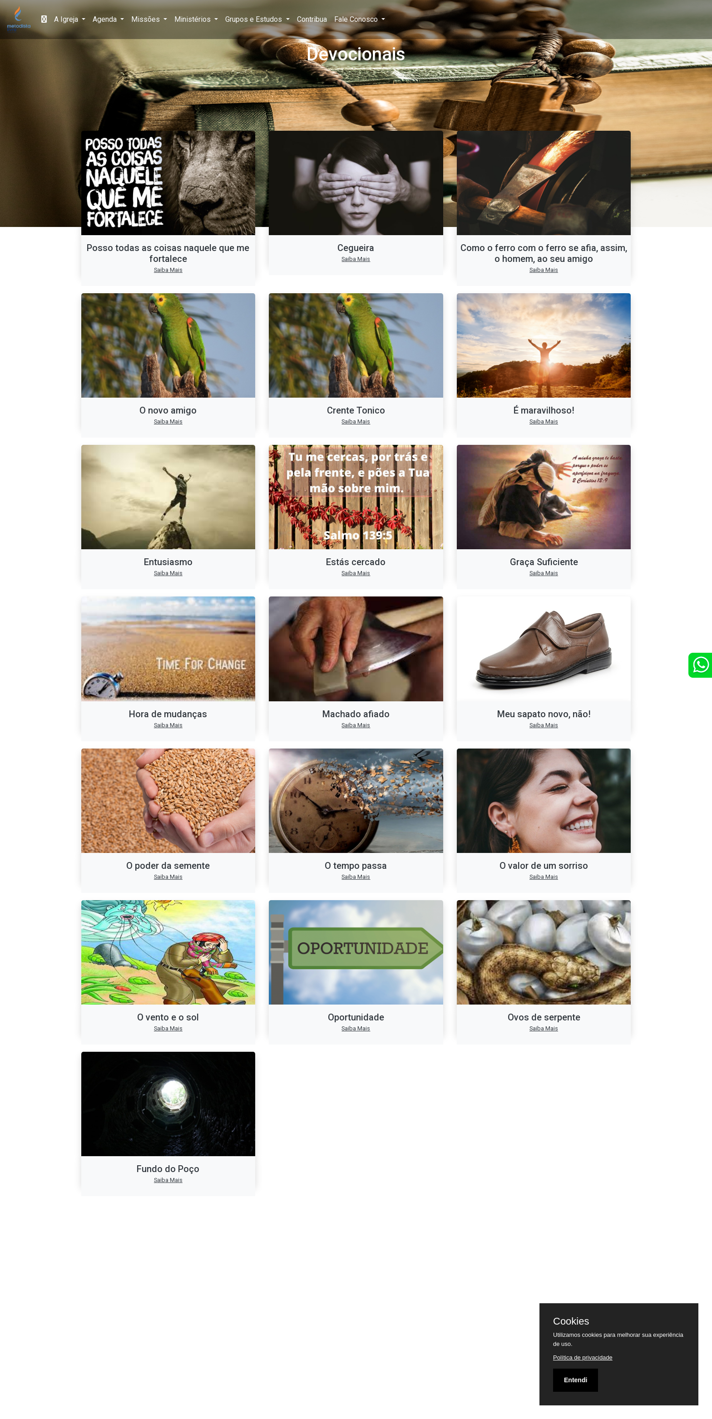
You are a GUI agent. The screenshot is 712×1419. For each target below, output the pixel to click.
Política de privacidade (583, 1357)
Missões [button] (146, 19)
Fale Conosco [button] (357, 19)
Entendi (575, 1380)
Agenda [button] (106, 19)
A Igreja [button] (67, 19)
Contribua (312, 19)
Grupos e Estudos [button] (254, 19)
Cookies (571, 1321)
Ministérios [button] (193, 19)
